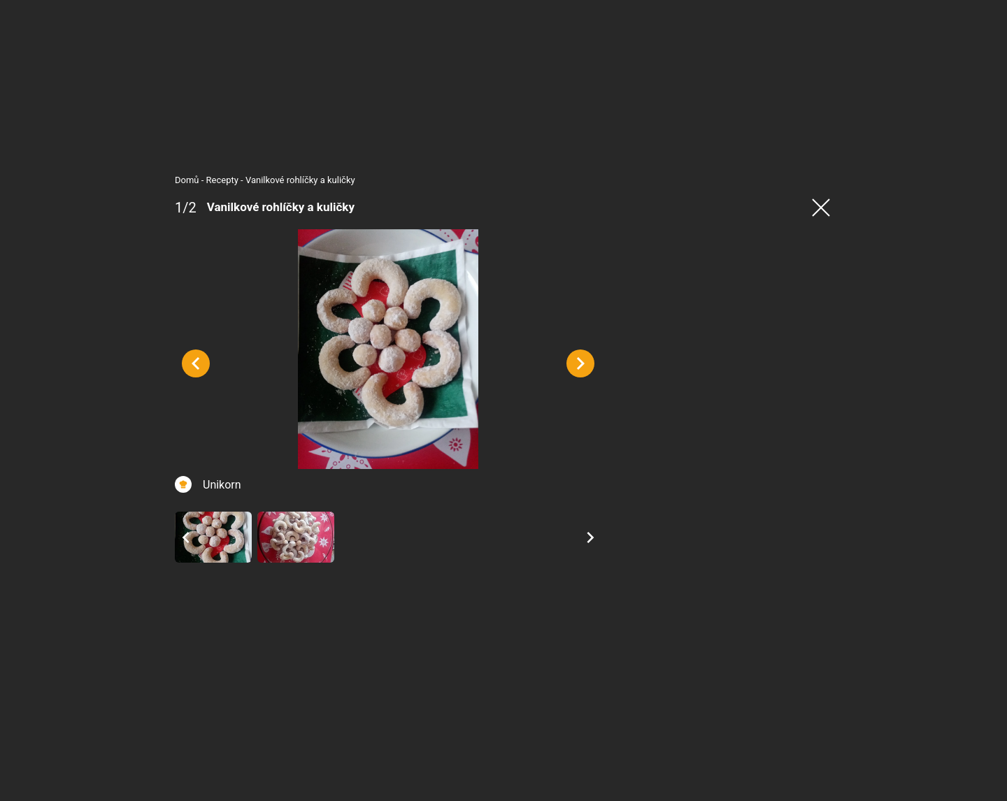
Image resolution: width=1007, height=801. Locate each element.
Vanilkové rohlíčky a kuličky (272, 180)
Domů (159, 180)
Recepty (194, 180)
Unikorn (194, 516)
